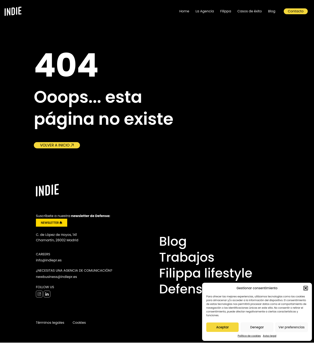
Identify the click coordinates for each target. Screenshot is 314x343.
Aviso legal (269, 336)
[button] (306, 288)
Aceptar (222, 327)
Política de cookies (249, 336)
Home (184, 11)
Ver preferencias (292, 327)
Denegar (257, 327)
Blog (271, 11)
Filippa (225, 11)
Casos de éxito (249, 11)
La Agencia (204, 11)
